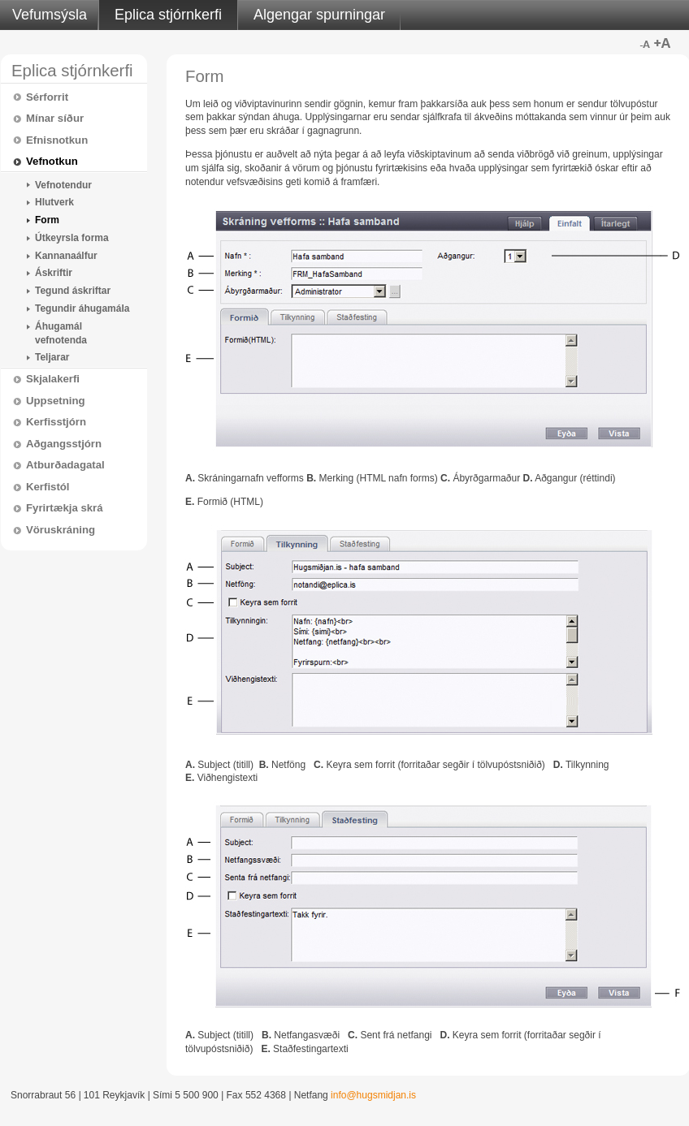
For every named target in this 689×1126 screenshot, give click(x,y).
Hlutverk (54, 202)
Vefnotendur (63, 185)
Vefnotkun (52, 161)
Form (47, 220)
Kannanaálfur (66, 255)
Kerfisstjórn (56, 422)
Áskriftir (53, 272)
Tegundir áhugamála (82, 308)
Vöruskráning (60, 530)
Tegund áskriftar (72, 290)
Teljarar (52, 357)
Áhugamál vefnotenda (61, 333)
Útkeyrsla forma (72, 238)
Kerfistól (48, 487)
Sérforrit (47, 97)
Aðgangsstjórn (64, 444)
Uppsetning (55, 401)
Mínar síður (55, 118)
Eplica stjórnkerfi (168, 14)
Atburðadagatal (65, 465)
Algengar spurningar (319, 14)
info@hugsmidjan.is (373, 1095)
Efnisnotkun (57, 140)
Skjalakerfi (53, 379)
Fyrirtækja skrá (64, 508)
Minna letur (644, 43)
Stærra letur (662, 43)
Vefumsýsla (49, 14)
